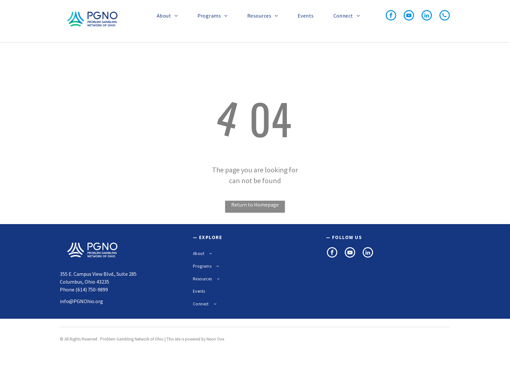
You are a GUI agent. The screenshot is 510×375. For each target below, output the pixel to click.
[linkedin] (427, 16)
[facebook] (391, 16)
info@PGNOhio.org (81, 301)
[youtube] (409, 16)
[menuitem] (164, 15)
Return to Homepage (255, 204)
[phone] (444, 16)
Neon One (215, 339)
